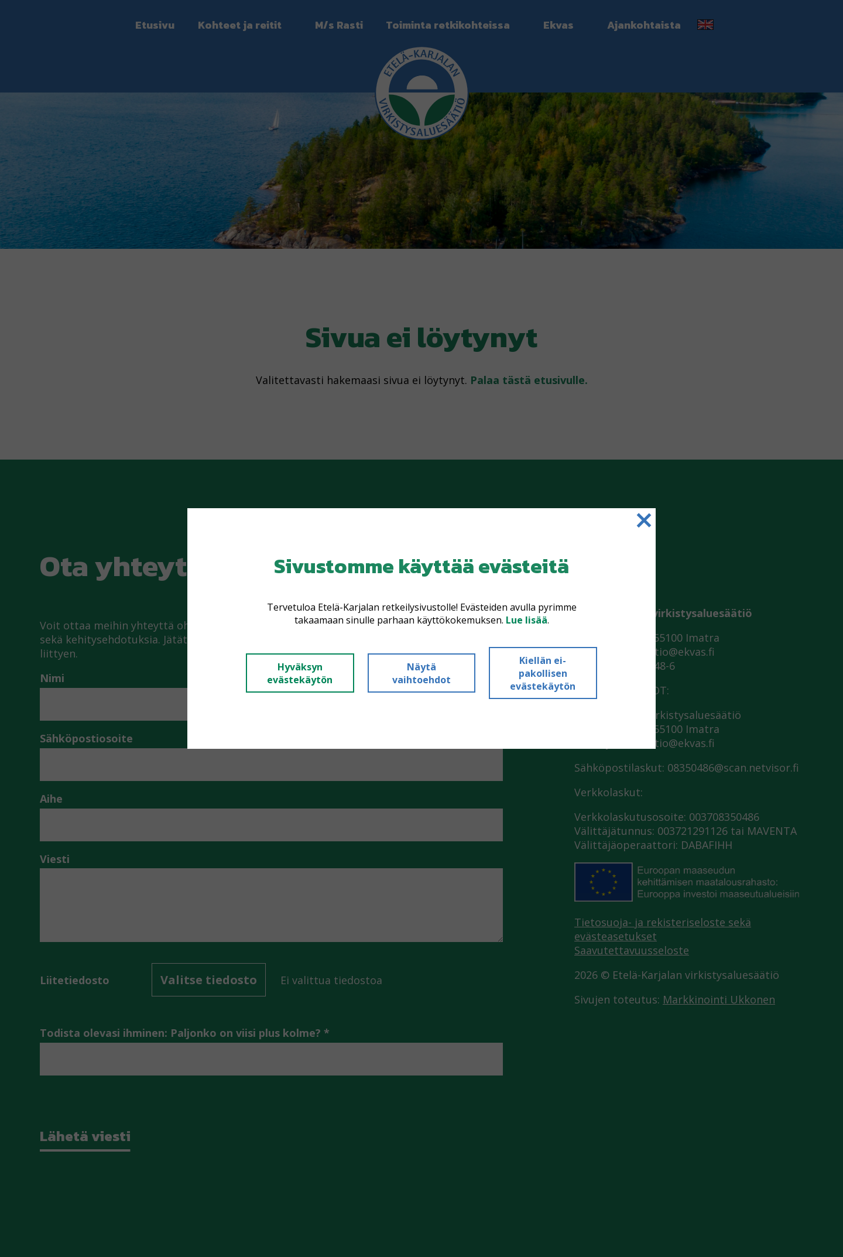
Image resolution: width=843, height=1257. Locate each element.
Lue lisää (526, 620)
